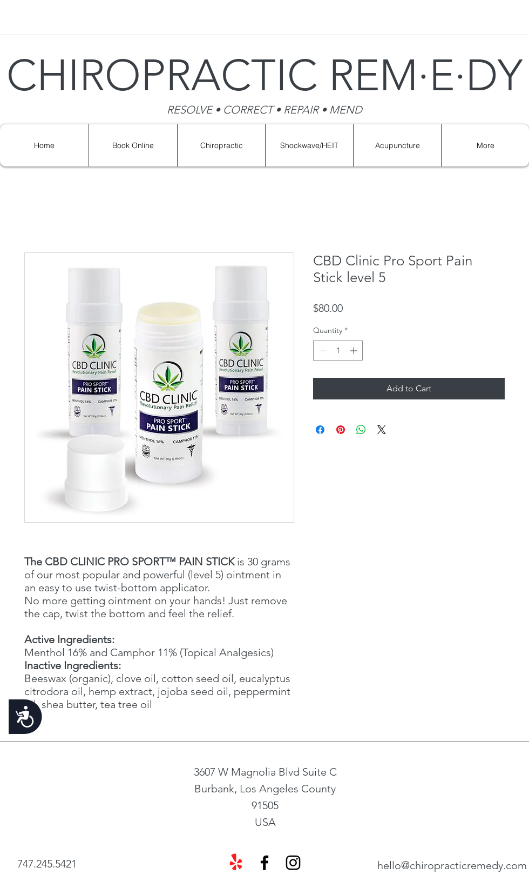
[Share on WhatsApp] (361, 429)
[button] (309, 145)
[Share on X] (381, 429)
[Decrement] (321, 350)
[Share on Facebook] (320, 429)
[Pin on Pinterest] (340, 429)
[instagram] (293, 862)
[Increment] (354, 350)
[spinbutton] (338, 350)
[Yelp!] (236, 862)
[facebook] (264, 862)
